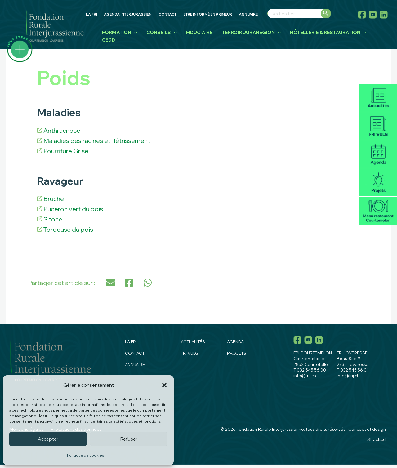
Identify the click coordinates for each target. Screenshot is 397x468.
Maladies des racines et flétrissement (96, 141)
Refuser (128, 439)
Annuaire (135, 364)
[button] (164, 385)
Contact (135, 353)
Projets (378, 182)
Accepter (48, 439)
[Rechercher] (326, 13)
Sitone (52, 219)
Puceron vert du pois (73, 209)
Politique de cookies (85, 455)
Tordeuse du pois (68, 229)
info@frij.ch (304, 375)
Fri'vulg (378, 126)
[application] (134, 32)
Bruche (53, 199)
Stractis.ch (377, 439)
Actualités (378, 98)
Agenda (378, 154)
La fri (131, 341)
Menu (378, 211)
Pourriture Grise (65, 151)
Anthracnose (61, 130)
